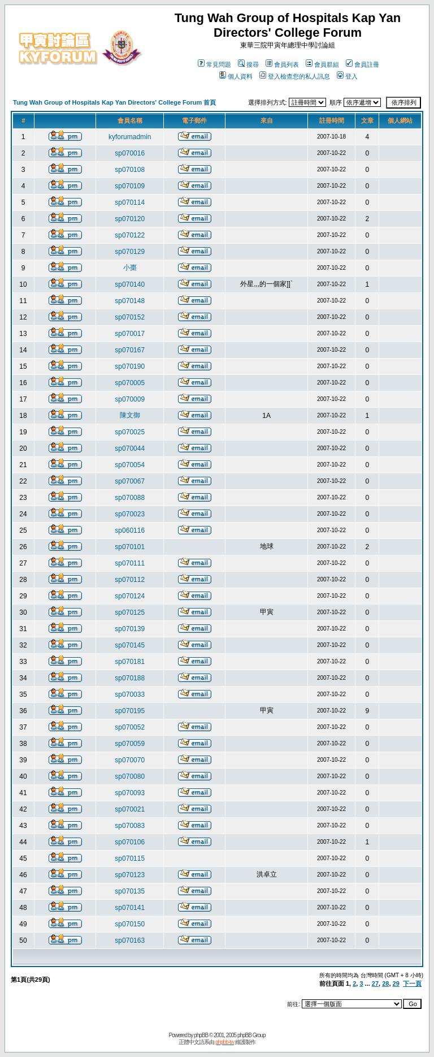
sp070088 (130, 498)
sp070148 (130, 301)
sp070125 (130, 612)
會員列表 (282, 64)
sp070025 (130, 432)
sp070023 (130, 514)
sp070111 (130, 563)
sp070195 (130, 711)
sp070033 (130, 694)
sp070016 (130, 153)
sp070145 (130, 645)
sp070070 (130, 760)
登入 (347, 76)
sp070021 (130, 809)
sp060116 (130, 530)
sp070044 (130, 448)
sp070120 (130, 219)
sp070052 (130, 727)
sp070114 (130, 202)
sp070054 (130, 465)
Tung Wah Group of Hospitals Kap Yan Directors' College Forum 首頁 (114, 102)
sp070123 (130, 875)
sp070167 (130, 350)
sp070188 (130, 678)
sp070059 (130, 744)
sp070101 (130, 547)
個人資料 (236, 76)
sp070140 (130, 284)
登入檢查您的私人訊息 (294, 76)
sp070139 (130, 629)
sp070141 (130, 908)
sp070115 (130, 858)
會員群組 (322, 64)
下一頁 (412, 983)
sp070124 (130, 596)
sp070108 (130, 170)
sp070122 (130, 235)
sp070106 (130, 842)
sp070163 (130, 940)
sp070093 (130, 793)
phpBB (201, 1035)
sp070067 (130, 481)
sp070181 (130, 662)
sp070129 (130, 252)
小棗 (130, 267)
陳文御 (130, 415)
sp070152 (130, 317)
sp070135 (130, 891)
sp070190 (130, 366)
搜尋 (248, 64)
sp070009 (130, 399)
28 (385, 983)
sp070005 (130, 383)
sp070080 (130, 776)
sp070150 (130, 924)
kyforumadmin (129, 137)
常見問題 (214, 64)
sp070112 (130, 580)
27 (375, 983)
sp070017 (130, 334)
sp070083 (130, 826)
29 (396, 983)
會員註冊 (362, 64)
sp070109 (130, 186)
